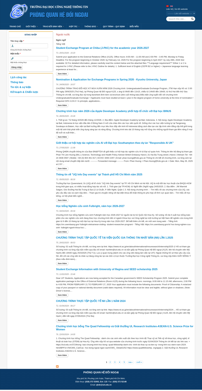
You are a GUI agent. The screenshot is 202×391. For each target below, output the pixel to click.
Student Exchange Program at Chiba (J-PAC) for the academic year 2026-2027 (102, 48)
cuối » (139, 362)
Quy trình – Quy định (114, 26)
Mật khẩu (15, 53)
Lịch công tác (18, 77)
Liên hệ (169, 9)
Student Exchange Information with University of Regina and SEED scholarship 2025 (106, 269)
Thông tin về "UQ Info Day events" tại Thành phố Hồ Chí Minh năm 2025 (99, 174)
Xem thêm (63, 74)
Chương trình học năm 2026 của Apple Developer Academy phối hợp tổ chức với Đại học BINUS (113, 111)
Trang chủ (15, 26)
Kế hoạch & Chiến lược (24, 92)
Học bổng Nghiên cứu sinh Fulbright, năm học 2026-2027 (90, 206)
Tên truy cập (17, 41)
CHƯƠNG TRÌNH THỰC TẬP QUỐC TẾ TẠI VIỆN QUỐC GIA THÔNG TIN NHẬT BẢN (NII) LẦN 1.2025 (114, 237)
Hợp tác (74, 26)
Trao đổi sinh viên (53, 26)
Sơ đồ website (181, 9)
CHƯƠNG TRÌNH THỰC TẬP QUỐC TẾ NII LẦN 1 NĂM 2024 (91, 301)
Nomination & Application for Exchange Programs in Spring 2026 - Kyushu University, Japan (111, 79)
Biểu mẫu (134, 26)
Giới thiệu (32, 26)
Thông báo (91, 26)
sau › (130, 362)
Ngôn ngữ (61, 40)
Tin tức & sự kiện (20, 87)
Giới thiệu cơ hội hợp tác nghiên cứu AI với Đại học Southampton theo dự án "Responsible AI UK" (115, 143)
